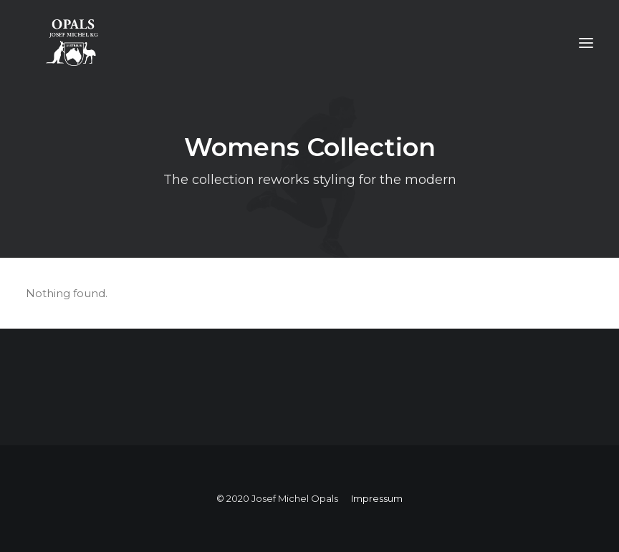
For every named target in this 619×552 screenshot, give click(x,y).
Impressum (377, 498)
